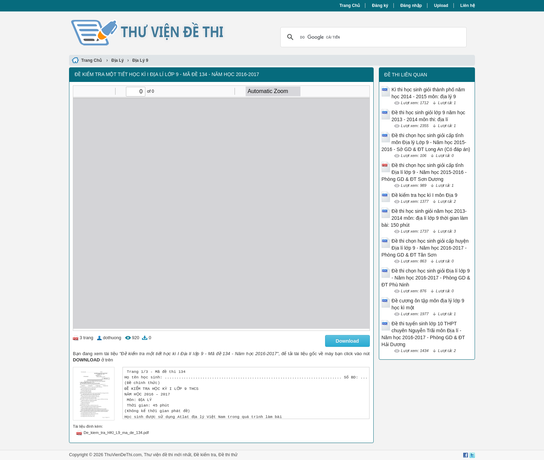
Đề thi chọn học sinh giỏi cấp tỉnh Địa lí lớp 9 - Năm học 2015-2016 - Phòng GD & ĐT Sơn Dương (424, 172)
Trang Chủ (349, 5)
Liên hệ (467, 5)
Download (347, 341)
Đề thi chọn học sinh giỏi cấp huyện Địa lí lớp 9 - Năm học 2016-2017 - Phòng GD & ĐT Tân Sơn (425, 248)
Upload (441, 5)
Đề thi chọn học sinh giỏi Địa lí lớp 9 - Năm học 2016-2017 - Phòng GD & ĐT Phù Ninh (426, 277)
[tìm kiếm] (372, 37)
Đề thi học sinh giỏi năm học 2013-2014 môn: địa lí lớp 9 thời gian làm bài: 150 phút (425, 218)
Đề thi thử (228, 454)
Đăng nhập (411, 5)
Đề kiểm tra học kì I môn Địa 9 (425, 195)
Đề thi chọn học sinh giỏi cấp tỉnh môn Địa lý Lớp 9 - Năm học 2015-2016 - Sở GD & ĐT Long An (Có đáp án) (426, 142)
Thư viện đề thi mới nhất (167, 454)
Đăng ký (380, 5)
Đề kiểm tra (205, 454)
